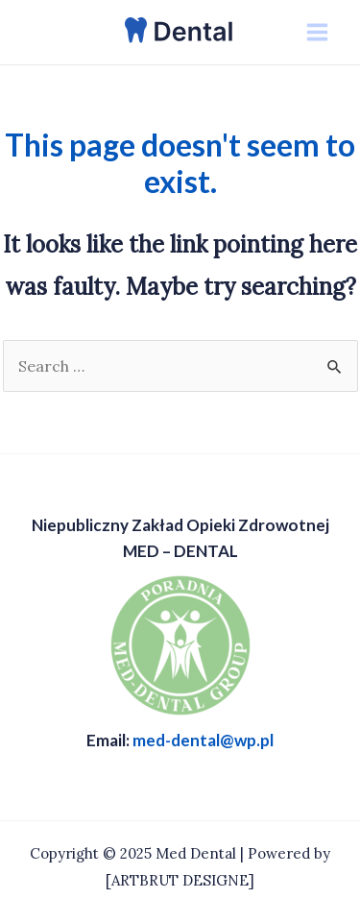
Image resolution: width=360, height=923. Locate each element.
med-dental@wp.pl (203, 740)
